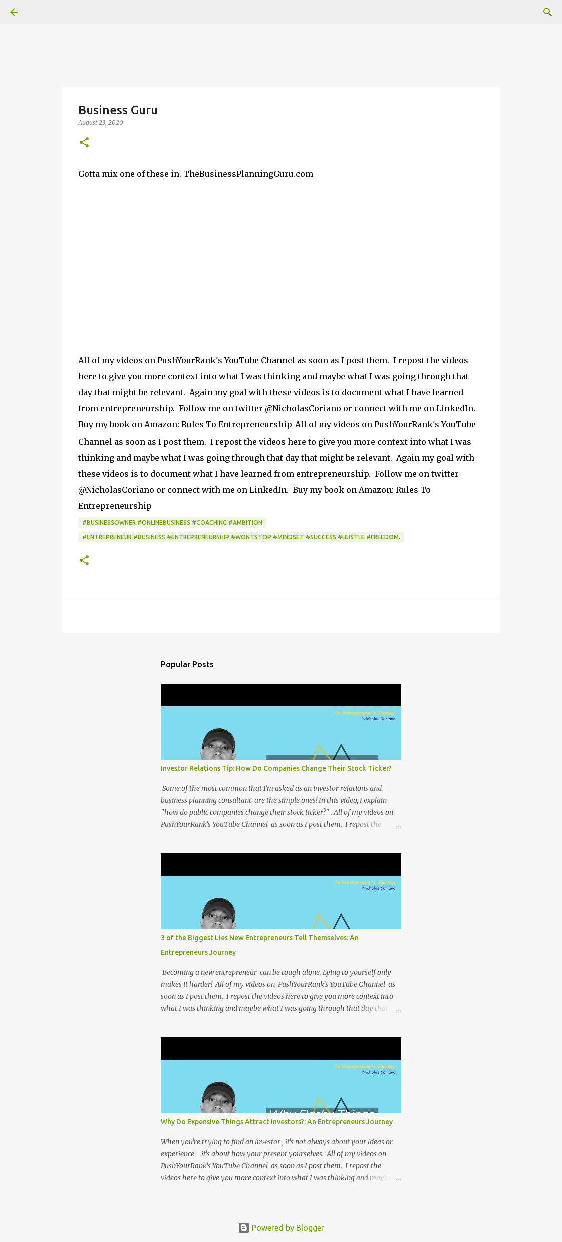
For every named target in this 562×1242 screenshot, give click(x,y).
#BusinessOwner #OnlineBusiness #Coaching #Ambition (172, 522)
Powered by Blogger (281, 1227)
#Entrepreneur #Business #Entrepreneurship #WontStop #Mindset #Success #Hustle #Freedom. (241, 537)
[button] (84, 143)
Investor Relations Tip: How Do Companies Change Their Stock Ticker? (276, 768)
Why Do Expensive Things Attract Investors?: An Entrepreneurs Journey (277, 1122)
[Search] (42, 12)
